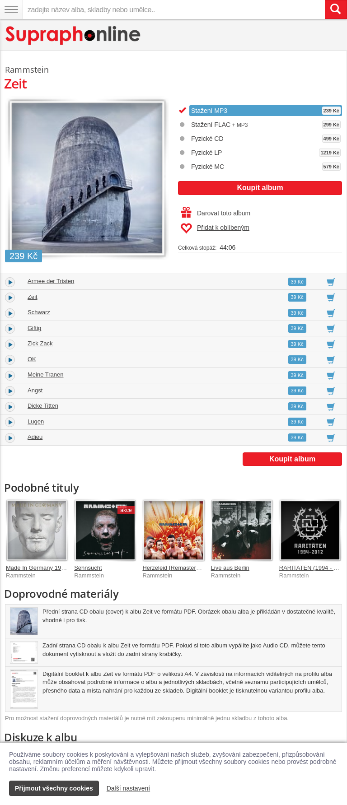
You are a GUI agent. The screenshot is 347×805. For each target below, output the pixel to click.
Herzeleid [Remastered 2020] (180, 567)
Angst (35, 390)
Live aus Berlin (230, 567)
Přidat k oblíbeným (214, 228)
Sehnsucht (88, 567)
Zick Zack (40, 343)
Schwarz (39, 312)
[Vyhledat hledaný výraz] (335, 9)
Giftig (34, 328)
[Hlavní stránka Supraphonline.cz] (73, 35)
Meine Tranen (46, 374)
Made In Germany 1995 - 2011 (46, 567)
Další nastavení (128, 788)
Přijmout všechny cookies (54, 788)
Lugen (36, 421)
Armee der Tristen (51, 281)
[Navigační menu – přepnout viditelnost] (11, 9)
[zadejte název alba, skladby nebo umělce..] (174, 9)
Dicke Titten (43, 405)
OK (32, 359)
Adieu (35, 436)
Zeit (33, 296)
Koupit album (260, 187)
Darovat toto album (215, 213)
